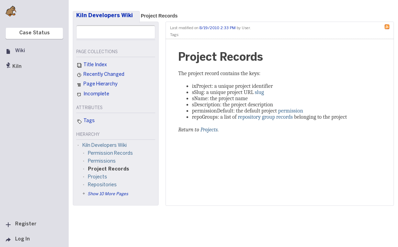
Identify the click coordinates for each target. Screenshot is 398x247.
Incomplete (92, 95)
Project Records (159, 16)
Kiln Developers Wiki (104, 15)
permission (290, 111)
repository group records (265, 117)
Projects (208, 130)
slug (259, 92)
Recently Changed (100, 75)
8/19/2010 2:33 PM (218, 28)
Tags (85, 121)
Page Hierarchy (96, 85)
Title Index (91, 65)
